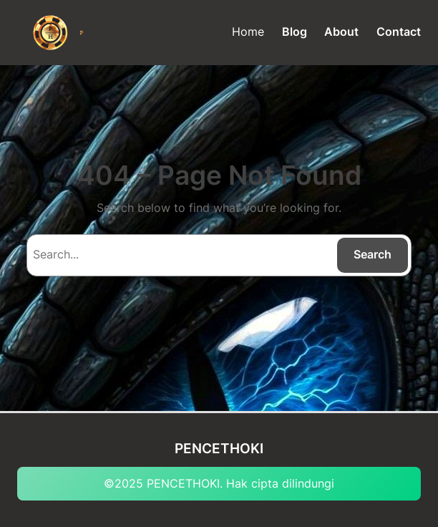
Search (372, 254)
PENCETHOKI (219, 448)
